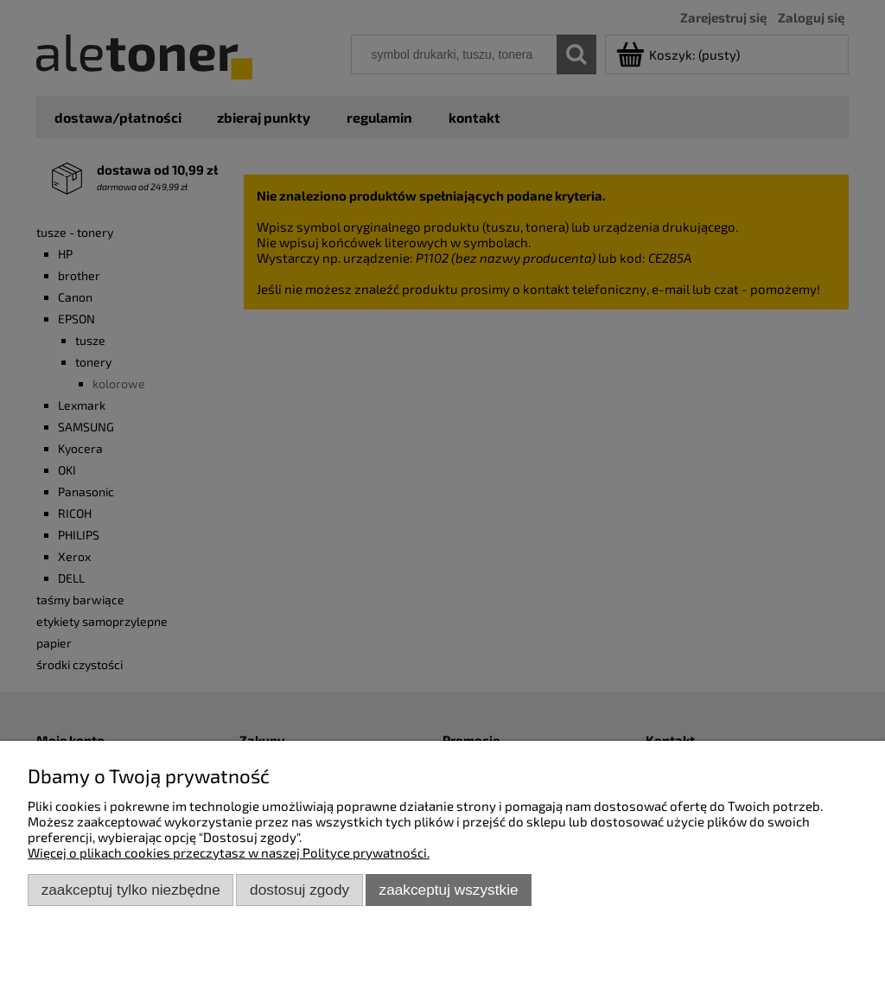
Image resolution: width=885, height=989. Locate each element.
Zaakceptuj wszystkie (449, 889)
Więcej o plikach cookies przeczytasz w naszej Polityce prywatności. (229, 852)
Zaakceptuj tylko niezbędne (130, 889)
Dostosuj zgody (299, 889)
